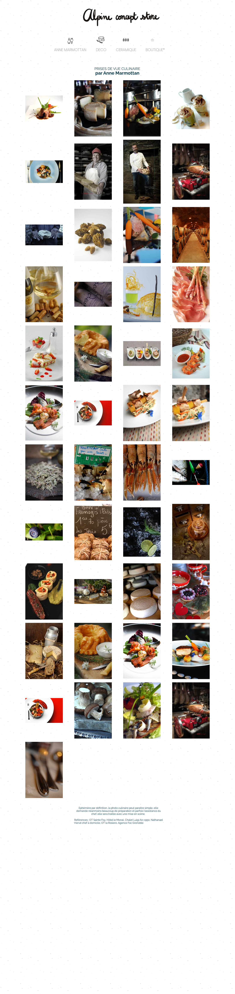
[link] (154, 39)
